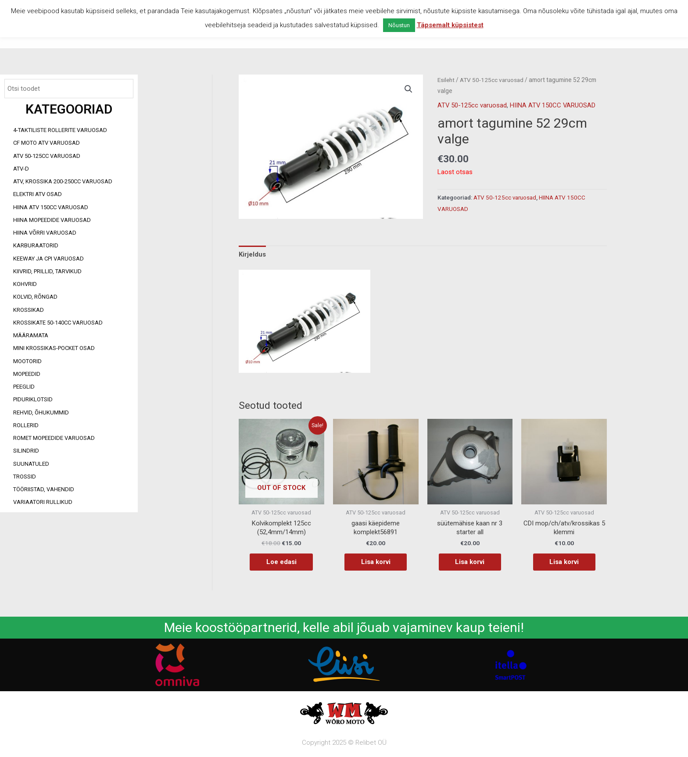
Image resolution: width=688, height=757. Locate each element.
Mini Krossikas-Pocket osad (54, 348)
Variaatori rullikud (42, 502)
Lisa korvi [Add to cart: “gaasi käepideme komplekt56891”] (376, 562)
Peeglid (24, 386)
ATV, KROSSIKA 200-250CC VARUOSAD (62, 181)
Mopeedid (26, 374)
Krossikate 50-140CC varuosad (58, 322)
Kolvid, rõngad (35, 296)
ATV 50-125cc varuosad (46, 156)
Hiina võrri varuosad (44, 232)
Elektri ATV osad (37, 194)
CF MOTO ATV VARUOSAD (46, 142)
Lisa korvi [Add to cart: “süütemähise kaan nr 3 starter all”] (469, 562)
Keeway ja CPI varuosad (48, 258)
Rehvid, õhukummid (41, 412)
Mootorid (27, 361)
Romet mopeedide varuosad (54, 438)
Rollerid (26, 425)
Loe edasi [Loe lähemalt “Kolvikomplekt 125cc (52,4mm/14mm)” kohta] (281, 562)
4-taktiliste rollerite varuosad (60, 130)
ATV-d (21, 168)
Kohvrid (25, 284)
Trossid (24, 476)
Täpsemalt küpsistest (450, 25)
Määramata (30, 335)
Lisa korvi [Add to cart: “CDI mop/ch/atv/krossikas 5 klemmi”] (564, 562)
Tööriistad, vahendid (43, 489)
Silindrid (26, 450)
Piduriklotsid (33, 399)
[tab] (252, 254)
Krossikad (28, 310)
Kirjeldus (252, 253)
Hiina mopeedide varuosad (52, 220)
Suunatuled (31, 464)
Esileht (446, 79)
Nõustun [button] (399, 25)
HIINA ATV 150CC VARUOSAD (50, 207)
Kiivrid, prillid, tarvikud (47, 271)
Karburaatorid (35, 245)
